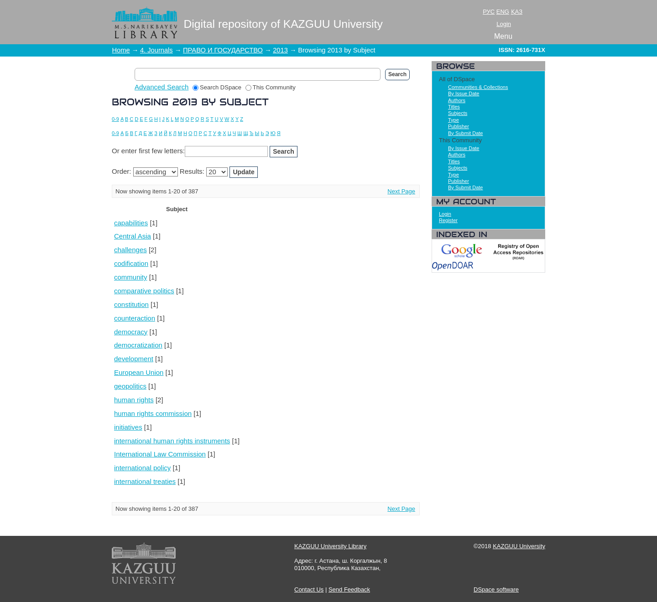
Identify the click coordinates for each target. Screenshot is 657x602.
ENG (502, 11)
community (130, 277)
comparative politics (144, 291)
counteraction (134, 318)
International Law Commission (160, 454)
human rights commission (153, 413)
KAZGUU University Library (330, 546)
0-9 (115, 119)
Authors (456, 100)
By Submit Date (465, 133)
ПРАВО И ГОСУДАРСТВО (223, 50)
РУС (489, 11)
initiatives (128, 427)
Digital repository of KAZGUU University (283, 24)
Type (453, 120)
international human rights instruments (172, 441)
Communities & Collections (478, 87)
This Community (270, 87)
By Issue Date (463, 93)
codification (131, 263)
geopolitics (130, 386)
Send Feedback (349, 589)
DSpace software (496, 589)
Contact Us (308, 589)
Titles (454, 106)
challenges (130, 250)
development (133, 359)
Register (448, 220)
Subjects (457, 113)
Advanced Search (161, 87)
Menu (503, 36)
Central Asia (132, 236)
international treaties (145, 481)
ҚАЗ (516, 11)
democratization (138, 345)
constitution (131, 304)
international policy (142, 468)
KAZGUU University (519, 546)
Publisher (458, 126)
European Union (138, 372)
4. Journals (156, 50)
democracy (130, 332)
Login (503, 24)
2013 (280, 50)
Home (121, 50)
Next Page (401, 191)
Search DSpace (217, 87)
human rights (134, 400)
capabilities (131, 223)
